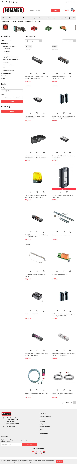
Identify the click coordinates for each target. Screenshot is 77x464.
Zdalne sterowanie (6, 41)
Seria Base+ (7, 48)
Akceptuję (59, 461)
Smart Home (5, 76)
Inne (4, 67)
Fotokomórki (6, 62)
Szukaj (12, 101)
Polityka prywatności (45, 426)
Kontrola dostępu (51, 18)
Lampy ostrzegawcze (8, 65)
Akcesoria (26, 18)
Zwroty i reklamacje (45, 419)
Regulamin (42, 421)
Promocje (67, 18)
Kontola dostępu (6, 79)
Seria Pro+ (7, 51)
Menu (4, 18)
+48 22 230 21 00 (10, 426)
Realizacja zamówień (45, 416)
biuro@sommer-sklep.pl (12, 423)
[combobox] (33, 40)
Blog (61, 18)
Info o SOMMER (44, 433)
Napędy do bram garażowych (11, 46)
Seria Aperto (7, 54)
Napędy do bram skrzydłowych (11, 59)
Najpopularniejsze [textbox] (30, 41)
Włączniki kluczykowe (8, 70)
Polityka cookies (44, 424)
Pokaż (12, 111)
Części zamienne (38, 18)
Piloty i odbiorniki (15, 18)
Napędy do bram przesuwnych (11, 57)
